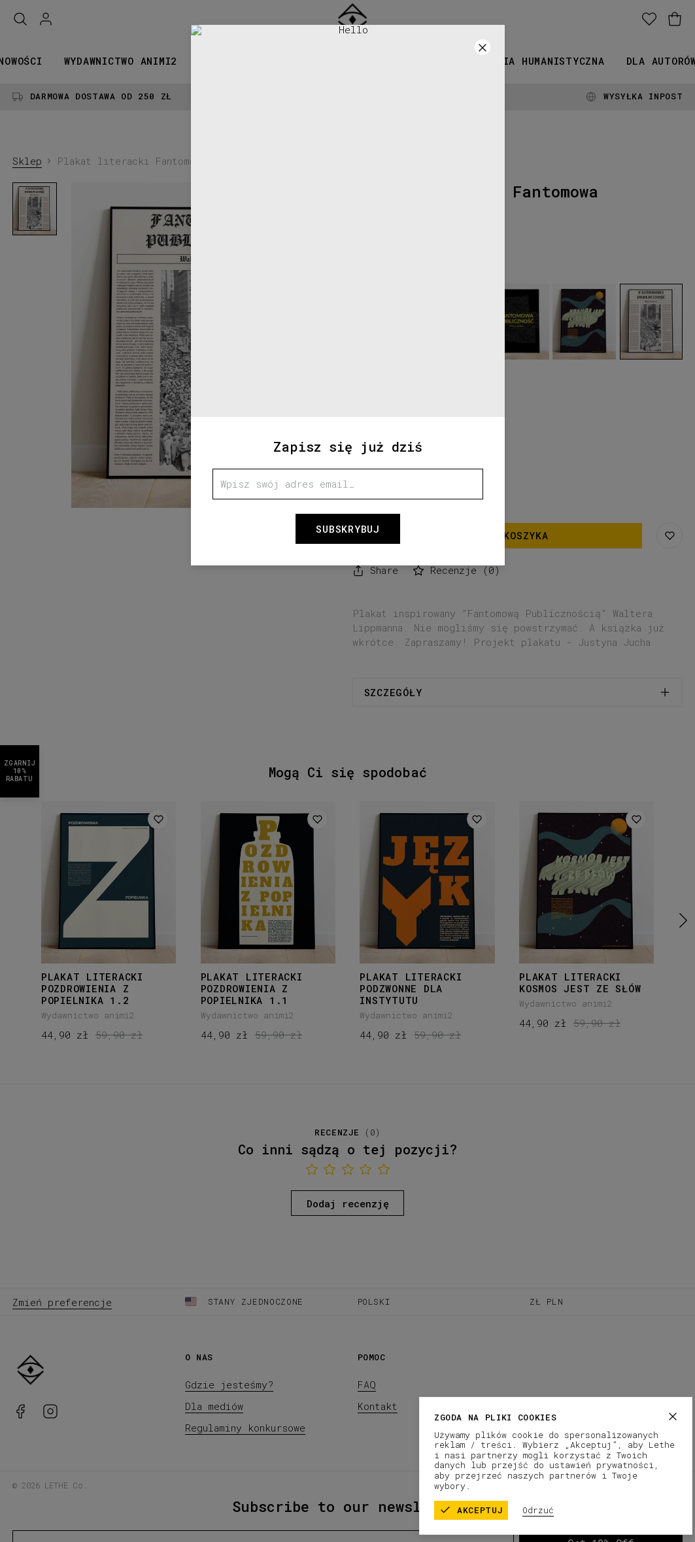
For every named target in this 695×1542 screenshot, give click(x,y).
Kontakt (378, 1406)
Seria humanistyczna (544, 60)
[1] (207, 498)
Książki (220, 60)
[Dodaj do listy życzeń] (158, 819)
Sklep (27, 160)
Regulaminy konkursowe (245, 1427)
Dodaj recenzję (348, 1203)
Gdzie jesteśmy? (229, 1384)
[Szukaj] (20, 19)
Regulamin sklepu (528, 1484)
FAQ (367, 1384)
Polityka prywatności (632, 1484)
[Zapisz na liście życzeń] (669, 535)
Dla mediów (214, 1406)
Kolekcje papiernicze (326, 60)
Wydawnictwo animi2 (121, 60)
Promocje (436, 60)
